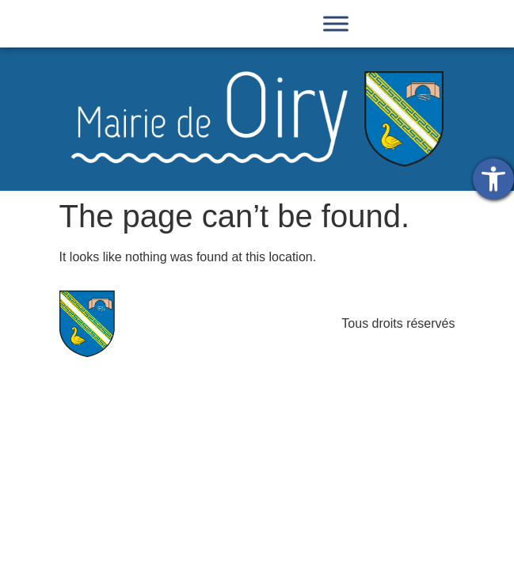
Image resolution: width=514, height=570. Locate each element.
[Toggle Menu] (335, 23)
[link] (493, 179)
